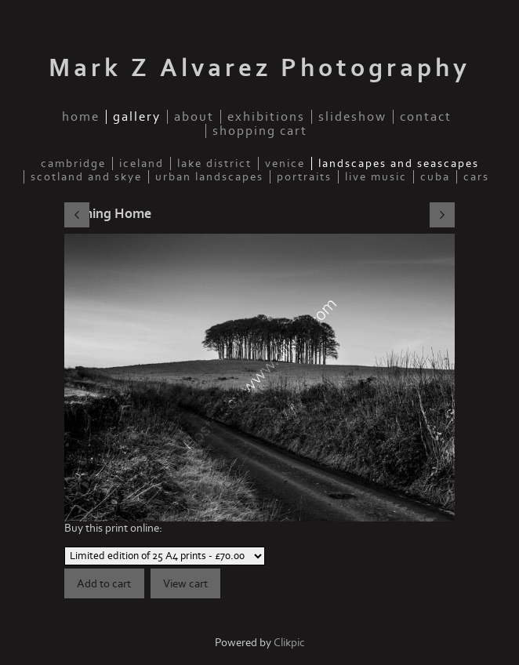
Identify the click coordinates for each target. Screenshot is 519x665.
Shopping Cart (259, 131)
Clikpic (289, 642)
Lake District (214, 163)
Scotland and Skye (86, 177)
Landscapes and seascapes (398, 163)
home (81, 117)
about (194, 117)
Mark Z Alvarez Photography (259, 68)
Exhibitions (266, 117)
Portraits (304, 177)
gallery (137, 117)
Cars (476, 177)
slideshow (352, 117)
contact (426, 117)
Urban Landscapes (209, 177)
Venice (285, 163)
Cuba (435, 177)
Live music (376, 177)
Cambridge (73, 163)
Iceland (141, 163)
